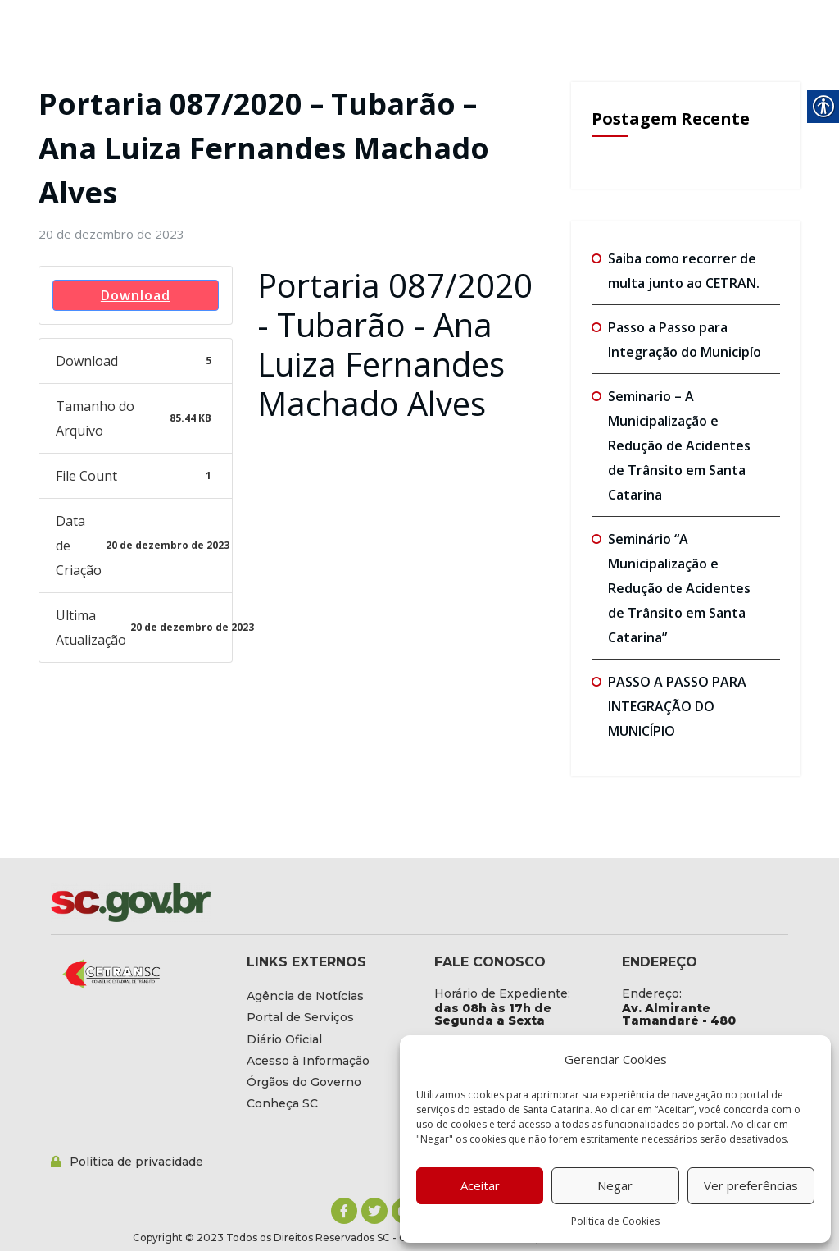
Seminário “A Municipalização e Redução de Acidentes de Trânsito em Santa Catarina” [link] (679, 588)
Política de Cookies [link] (615, 1221)
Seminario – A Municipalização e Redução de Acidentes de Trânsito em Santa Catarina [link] (679, 445)
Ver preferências (751, 1185)
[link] (111, 234)
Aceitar (480, 1185)
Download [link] (135, 295)
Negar (615, 1185)
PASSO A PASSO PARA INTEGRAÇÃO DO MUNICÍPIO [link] (677, 706)
